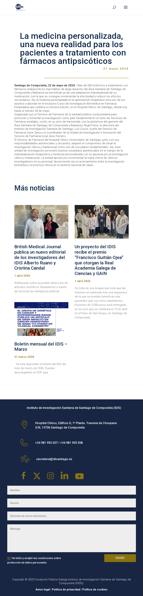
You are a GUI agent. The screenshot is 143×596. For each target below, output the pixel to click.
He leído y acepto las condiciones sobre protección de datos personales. (34, 560)
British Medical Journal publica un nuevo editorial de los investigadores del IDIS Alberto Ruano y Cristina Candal (40, 257)
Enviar (120, 557)
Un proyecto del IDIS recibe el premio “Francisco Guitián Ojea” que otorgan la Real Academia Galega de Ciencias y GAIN (99, 260)
